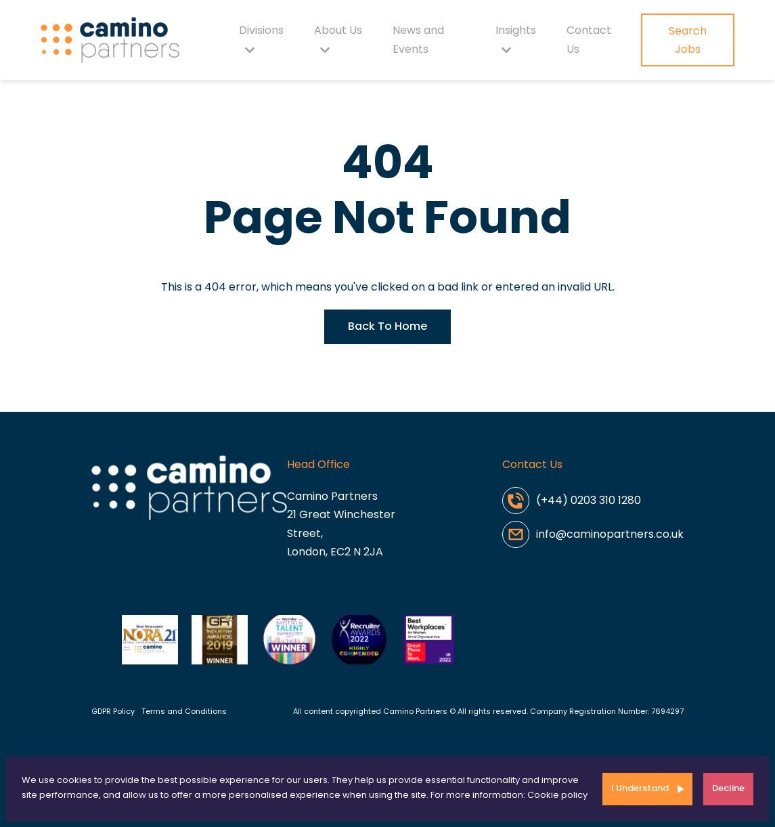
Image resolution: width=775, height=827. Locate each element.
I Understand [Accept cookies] (640, 788)
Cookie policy (557, 794)
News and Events (418, 39)
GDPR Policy (113, 711)
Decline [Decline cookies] (728, 788)
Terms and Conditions (184, 711)
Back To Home (387, 326)
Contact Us (589, 39)
